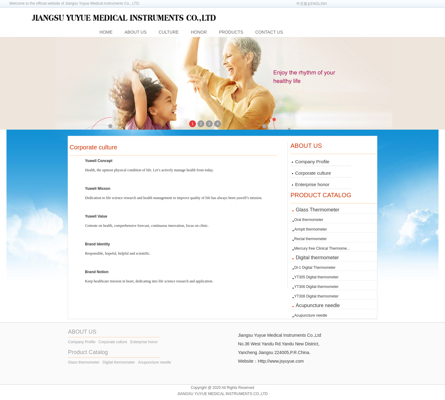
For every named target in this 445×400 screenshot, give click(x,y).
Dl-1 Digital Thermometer (315, 267)
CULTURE (169, 32)
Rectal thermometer (310, 239)
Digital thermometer (119, 362)
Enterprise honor (312, 184)
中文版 (301, 4)
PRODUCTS (231, 32)
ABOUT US (135, 32)
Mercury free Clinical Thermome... (322, 248)
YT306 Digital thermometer (316, 287)
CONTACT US (269, 32)
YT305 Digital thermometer (316, 277)
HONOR (199, 32)
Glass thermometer (84, 362)
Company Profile (312, 161)
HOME (106, 32)
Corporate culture (313, 173)
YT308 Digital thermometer (316, 296)
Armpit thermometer (310, 229)
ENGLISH (319, 4)
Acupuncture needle (310, 315)
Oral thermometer (308, 220)
